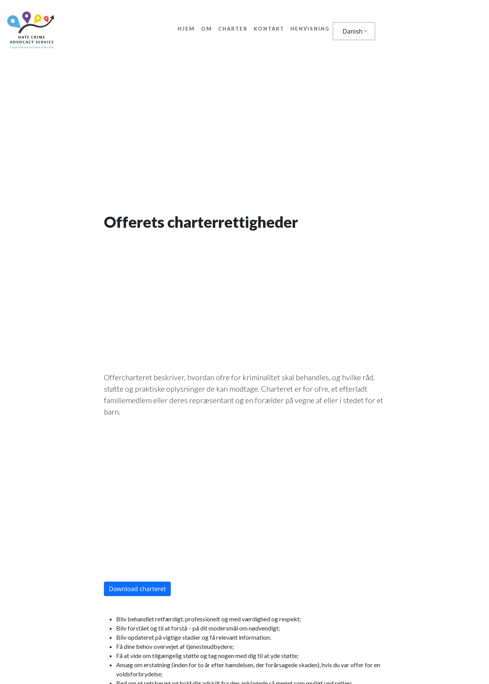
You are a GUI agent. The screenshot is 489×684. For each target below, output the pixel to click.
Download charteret (137, 589)
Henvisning (310, 29)
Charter (233, 29)
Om (206, 29)
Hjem (186, 29)
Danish (353, 31)
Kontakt (269, 29)
